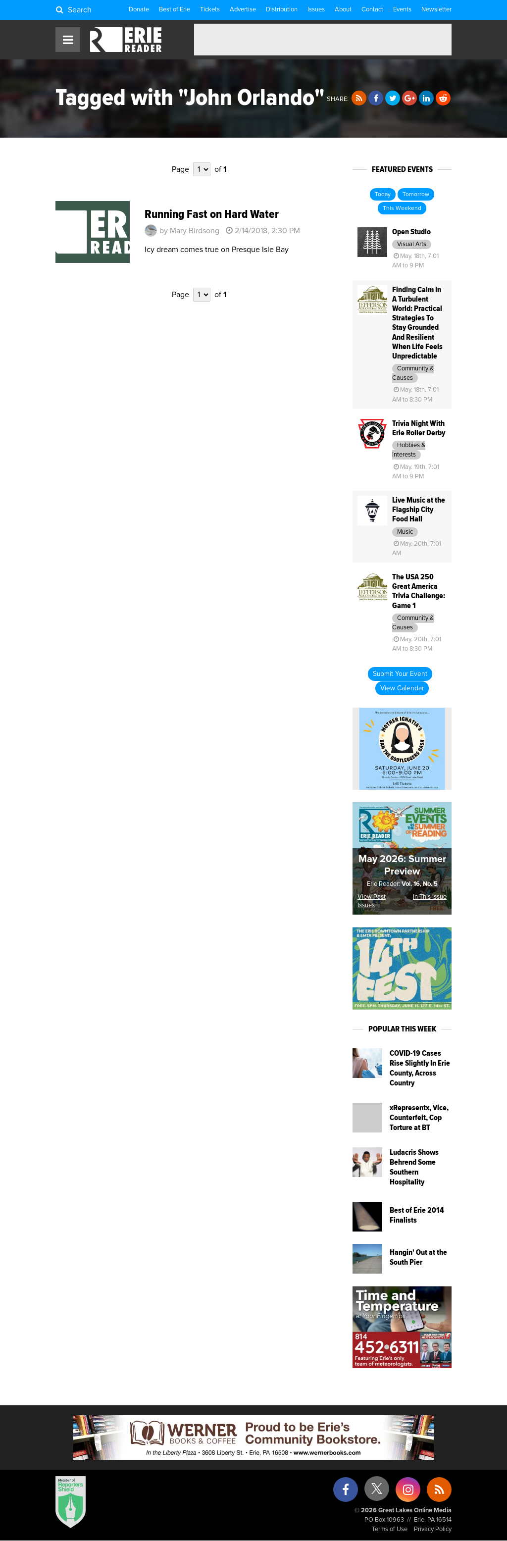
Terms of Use (389, 1529)
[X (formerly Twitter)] (376, 1492)
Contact (372, 9)
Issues (316, 9)
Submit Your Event (400, 673)
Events (402, 9)
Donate (139, 9)
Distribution (282, 9)
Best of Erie (174, 9)
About (343, 9)
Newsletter (436, 9)
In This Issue (430, 897)
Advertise (243, 9)
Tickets (210, 9)
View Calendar (402, 688)
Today (383, 195)
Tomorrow (416, 195)
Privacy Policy (433, 1529)
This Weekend (402, 208)
